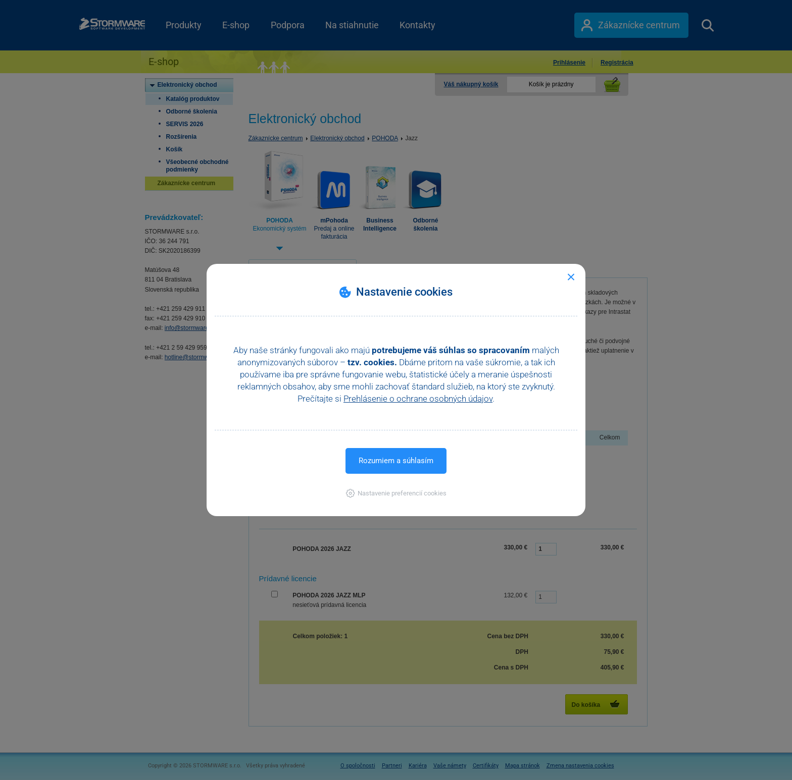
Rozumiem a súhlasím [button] (396, 460)
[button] (396, 493)
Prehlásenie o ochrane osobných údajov (417, 399)
